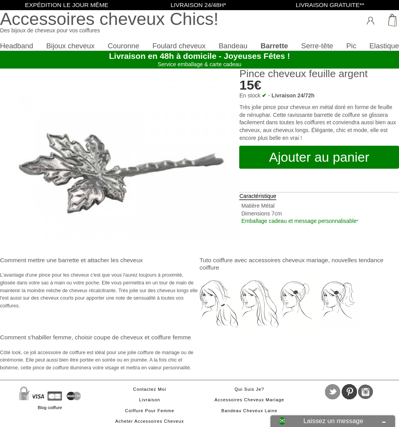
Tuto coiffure (216, 260)
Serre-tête (317, 46)
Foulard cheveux (178, 46)
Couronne (123, 46)
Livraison (149, 399)
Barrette (274, 46)
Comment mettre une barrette (39, 260)
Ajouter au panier (319, 157)
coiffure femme (171, 337)
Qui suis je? (249, 389)
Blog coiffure (50, 407)
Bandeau (233, 46)
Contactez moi (149, 389)
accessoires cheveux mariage (288, 260)
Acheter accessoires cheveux (149, 421)
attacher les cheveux (115, 260)
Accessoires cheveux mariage (249, 399)
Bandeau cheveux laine (249, 410)
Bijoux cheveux (70, 46)
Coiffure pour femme (149, 410)
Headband (16, 46)
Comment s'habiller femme (35, 337)
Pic (351, 46)
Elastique (384, 46)
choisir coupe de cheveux (109, 337)
